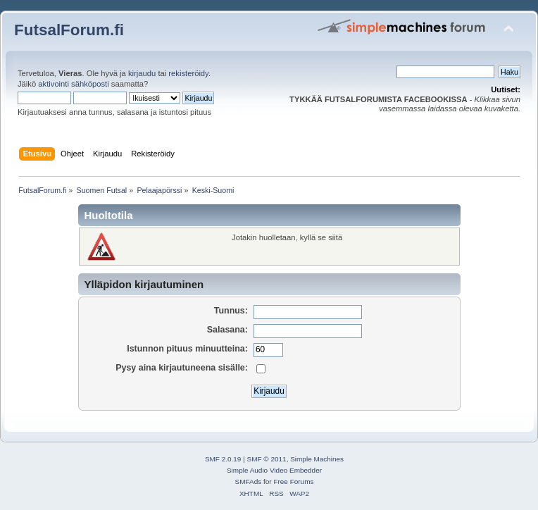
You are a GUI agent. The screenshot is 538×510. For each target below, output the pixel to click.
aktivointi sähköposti (73, 84)
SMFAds (248, 481)
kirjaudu (142, 73)
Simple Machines (317, 459)
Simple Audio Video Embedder (274, 470)
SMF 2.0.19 (223, 459)
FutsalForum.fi (69, 30)
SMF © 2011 (267, 459)
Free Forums (293, 481)
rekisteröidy (188, 73)
